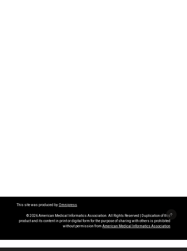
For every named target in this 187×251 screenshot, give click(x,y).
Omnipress (68, 205)
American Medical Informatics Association (136, 226)
